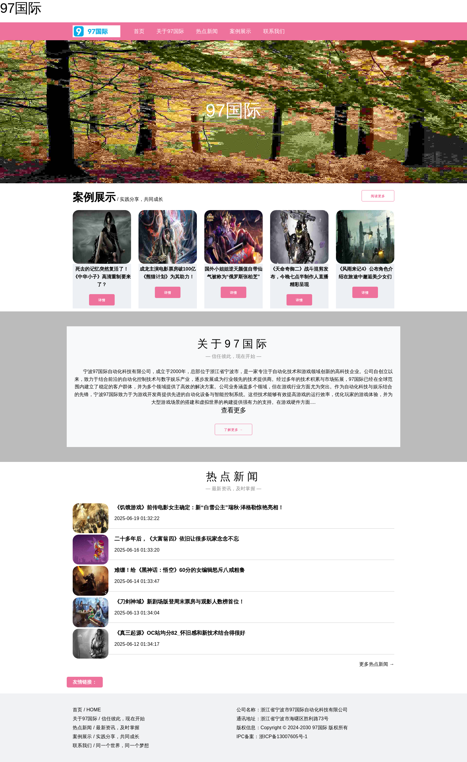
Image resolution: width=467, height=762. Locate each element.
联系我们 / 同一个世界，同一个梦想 (111, 745)
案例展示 (240, 31)
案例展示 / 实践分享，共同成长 (106, 736)
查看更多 (233, 410)
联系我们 (274, 31)
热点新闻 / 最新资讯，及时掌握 (106, 727)
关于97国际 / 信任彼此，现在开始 (109, 718)
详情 (101, 300)
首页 (139, 31)
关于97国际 (170, 31)
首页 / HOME (87, 709)
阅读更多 (378, 196)
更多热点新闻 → (376, 664)
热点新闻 (207, 31)
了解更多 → (233, 430)
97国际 (20, 8)
